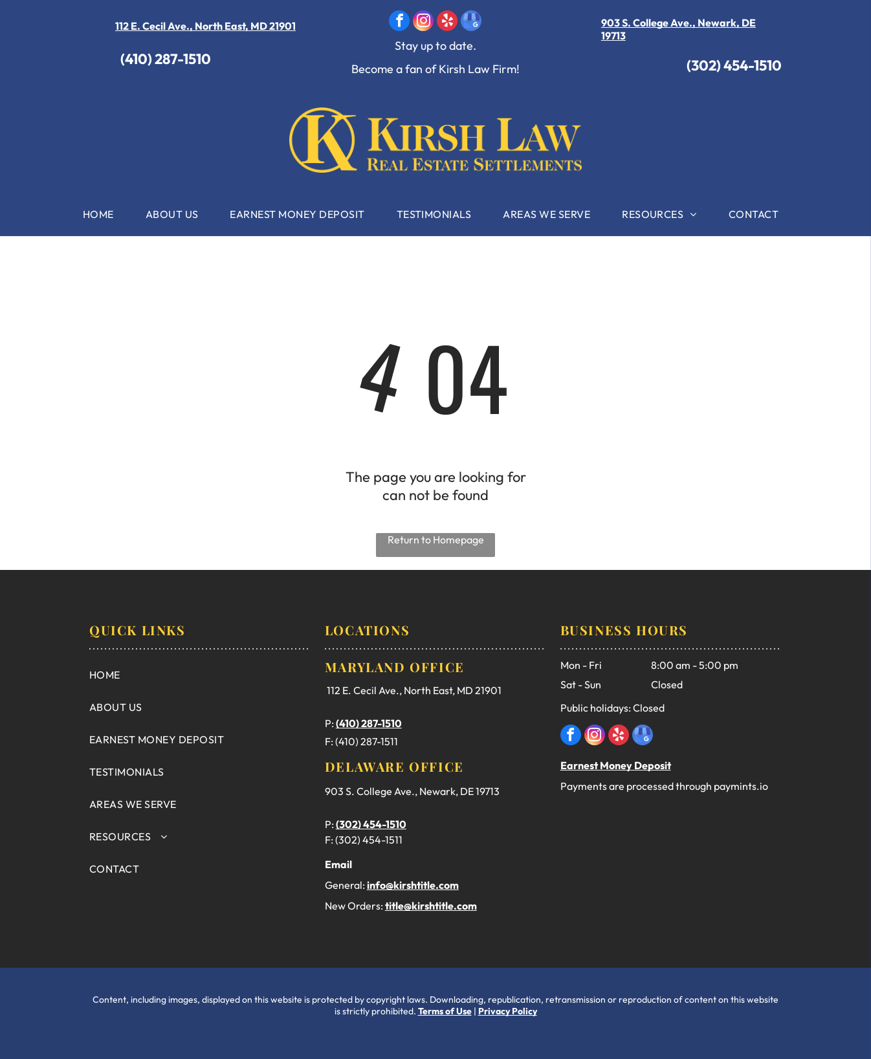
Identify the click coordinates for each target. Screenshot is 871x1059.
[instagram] (423, 22)
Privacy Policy (507, 1011)
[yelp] (447, 22)
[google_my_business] (471, 22)
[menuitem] (103, 214)
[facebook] (399, 22)
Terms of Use (445, 1011)
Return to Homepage (436, 539)
